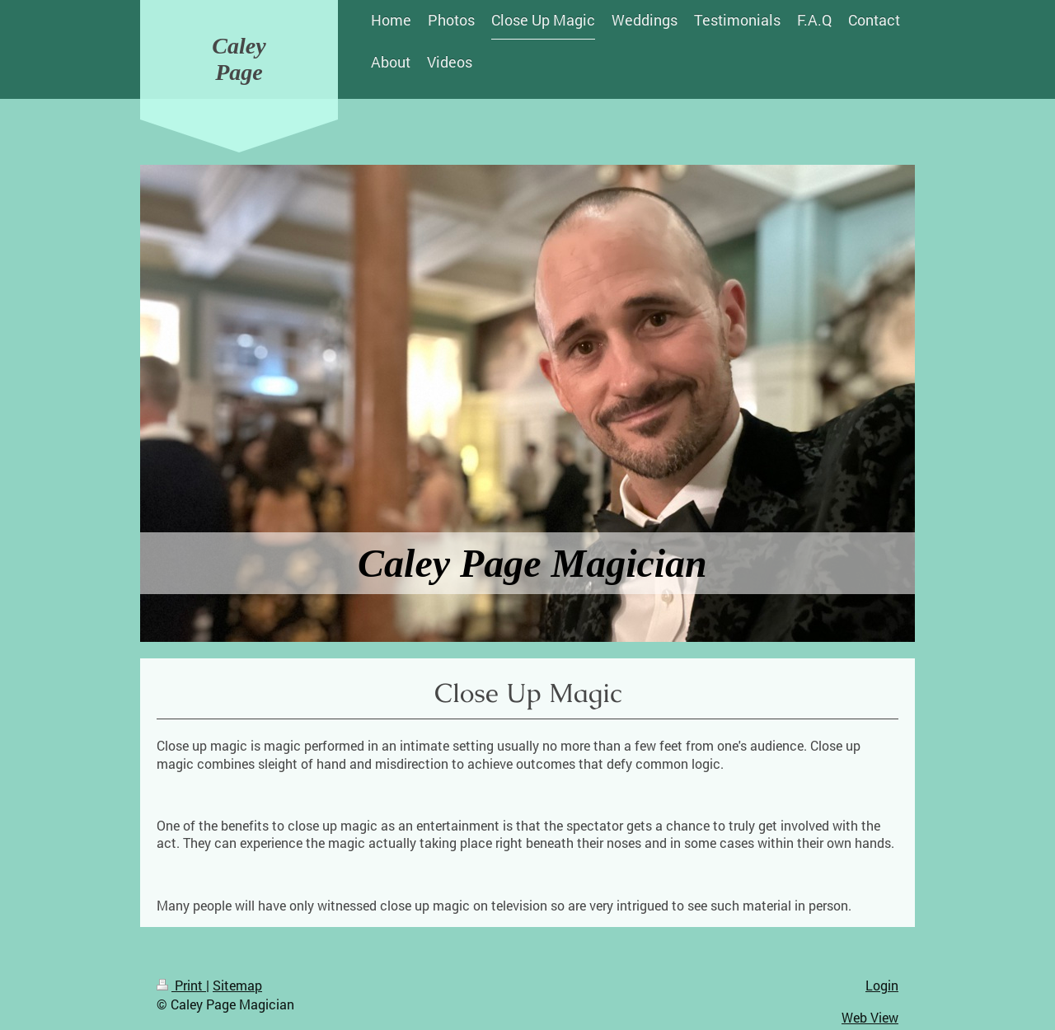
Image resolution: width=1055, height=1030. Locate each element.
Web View (870, 1017)
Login (881, 985)
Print (181, 985)
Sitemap (237, 985)
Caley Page (238, 59)
